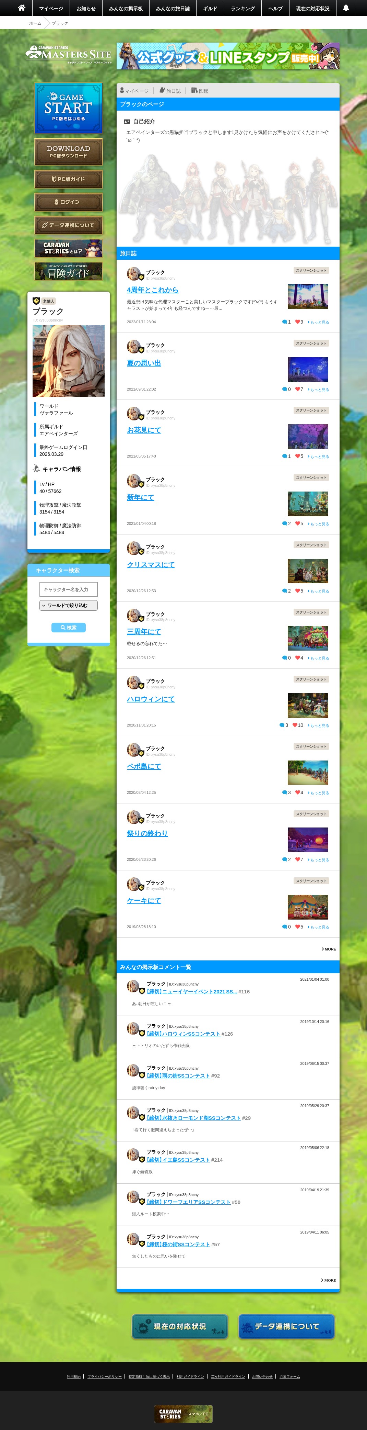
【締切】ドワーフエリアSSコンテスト (188, 1202)
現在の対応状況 (313, 8)
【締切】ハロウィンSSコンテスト (183, 1033)
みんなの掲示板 (126, 8)
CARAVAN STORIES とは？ (68, 248)
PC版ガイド (68, 179)
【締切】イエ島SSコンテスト (178, 1159)
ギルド (210, 8)
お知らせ (86, 8)
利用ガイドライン (190, 1376)
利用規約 (74, 1376)
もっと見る (318, 322)
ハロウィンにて (151, 698)
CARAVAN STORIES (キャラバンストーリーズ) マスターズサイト (68, 55)
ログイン (68, 202)
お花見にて (144, 430)
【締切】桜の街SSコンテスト (178, 1244)
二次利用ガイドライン (228, 1376)
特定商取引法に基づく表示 (149, 1376)
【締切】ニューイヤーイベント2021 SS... (191, 991)
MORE (329, 949)
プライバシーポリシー (104, 1376)
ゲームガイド (68, 271)
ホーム (35, 23)
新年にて (140, 497)
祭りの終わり (147, 833)
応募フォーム (290, 1376)
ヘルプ (275, 8)
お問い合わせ (262, 1376)
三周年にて (144, 631)
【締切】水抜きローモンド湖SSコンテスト (193, 1118)
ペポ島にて (144, 766)
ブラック (155, 272)
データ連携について (68, 225)
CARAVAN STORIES (183, 1414)
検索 (71, 627)
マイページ (51, 8)
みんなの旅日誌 (173, 8)
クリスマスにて (151, 564)
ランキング (243, 8)
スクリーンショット (311, 270)
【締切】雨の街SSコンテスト (178, 1075)
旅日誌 (173, 90)
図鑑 (204, 90)
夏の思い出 (144, 363)
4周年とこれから (153, 289)
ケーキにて (144, 900)
